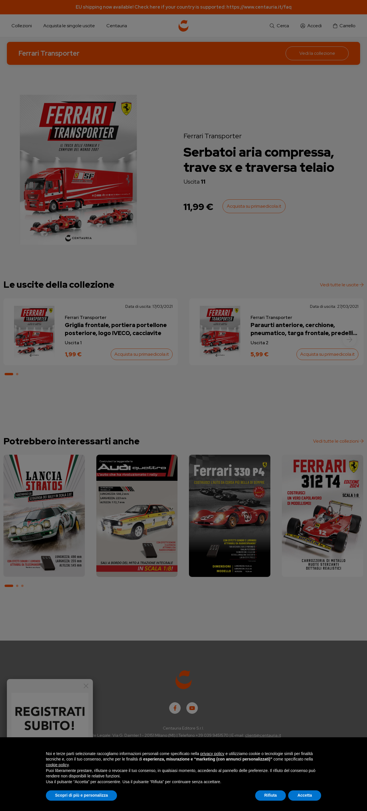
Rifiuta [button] (270, 795)
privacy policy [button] (212, 753)
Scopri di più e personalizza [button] (81, 795)
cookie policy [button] (57, 765)
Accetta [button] (304, 795)
